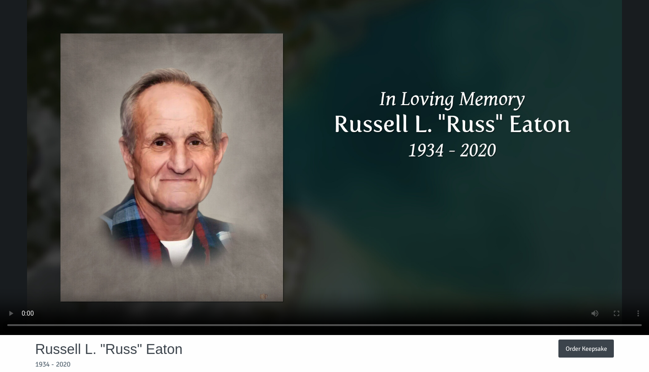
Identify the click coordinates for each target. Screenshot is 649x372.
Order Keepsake (586, 348)
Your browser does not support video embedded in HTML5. (324, 167)
